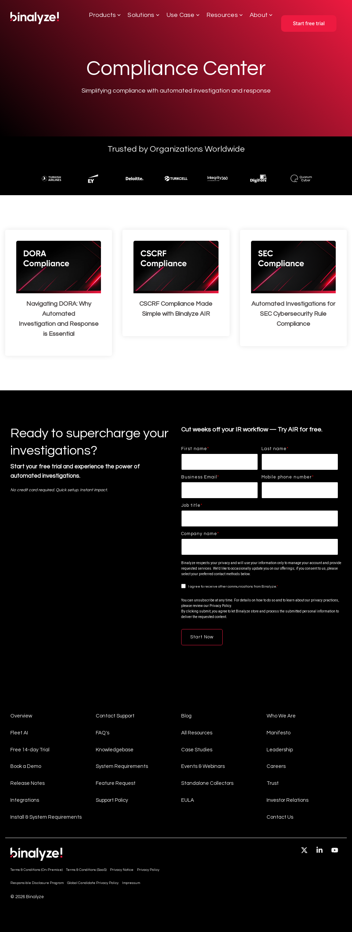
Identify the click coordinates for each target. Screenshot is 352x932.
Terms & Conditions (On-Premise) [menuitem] (36, 869)
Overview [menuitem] (21, 716)
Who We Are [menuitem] (281, 716)
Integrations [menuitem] (24, 799)
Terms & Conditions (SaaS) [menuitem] (86, 869)
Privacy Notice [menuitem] (121, 869)
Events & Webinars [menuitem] (203, 766)
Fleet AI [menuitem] (19, 732)
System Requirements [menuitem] (122, 766)
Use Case (183, 15)
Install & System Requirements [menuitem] (46, 816)
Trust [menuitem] (273, 783)
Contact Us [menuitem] (280, 816)
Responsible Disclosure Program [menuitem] (37, 882)
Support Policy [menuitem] (112, 799)
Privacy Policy (220, 606)
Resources (224, 15)
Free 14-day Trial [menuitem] (29, 749)
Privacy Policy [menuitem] (148, 869)
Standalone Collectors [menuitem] (207, 783)
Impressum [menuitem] (131, 882)
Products (105, 15)
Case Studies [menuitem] (196, 749)
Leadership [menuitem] (280, 749)
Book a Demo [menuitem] (25, 766)
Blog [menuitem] (186, 716)
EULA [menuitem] (187, 799)
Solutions (143, 15)
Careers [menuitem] (276, 766)
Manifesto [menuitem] (278, 732)
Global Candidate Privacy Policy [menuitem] (93, 882)
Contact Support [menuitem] (115, 716)
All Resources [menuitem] (196, 732)
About (261, 15)
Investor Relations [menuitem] (287, 799)
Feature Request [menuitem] (116, 783)
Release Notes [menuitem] (27, 783)
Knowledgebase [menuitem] (114, 749)
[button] (305, 851)
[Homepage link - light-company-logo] (36, 857)
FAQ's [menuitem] (102, 732)
